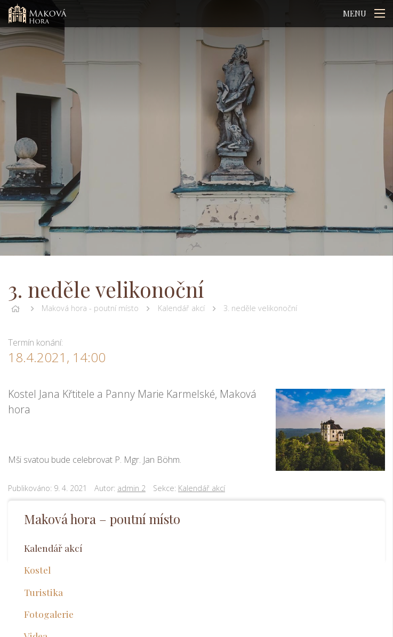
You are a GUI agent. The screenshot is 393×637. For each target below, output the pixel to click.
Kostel (37, 570)
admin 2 (131, 488)
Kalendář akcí (181, 308)
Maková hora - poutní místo (90, 308)
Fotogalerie (49, 614)
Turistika (43, 592)
